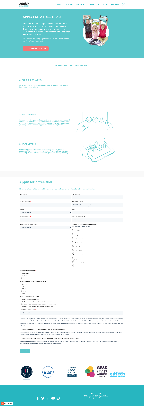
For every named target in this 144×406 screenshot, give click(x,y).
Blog (105, 4)
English (115, 4)
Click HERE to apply (36, 48)
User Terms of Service (86, 403)
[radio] (72, 265)
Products (81, 4)
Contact (94, 4)
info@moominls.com (97, 390)
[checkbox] (97, 240)
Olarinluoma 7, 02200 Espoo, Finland (96, 388)
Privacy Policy (100, 403)
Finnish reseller (31, 41)
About (69, 4)
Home (60, 4)
